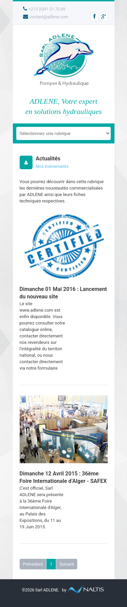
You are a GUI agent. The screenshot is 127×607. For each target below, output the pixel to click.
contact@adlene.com (45, 17)
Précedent (33, 564)
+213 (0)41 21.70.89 (44, 9)
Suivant (67, 564)
